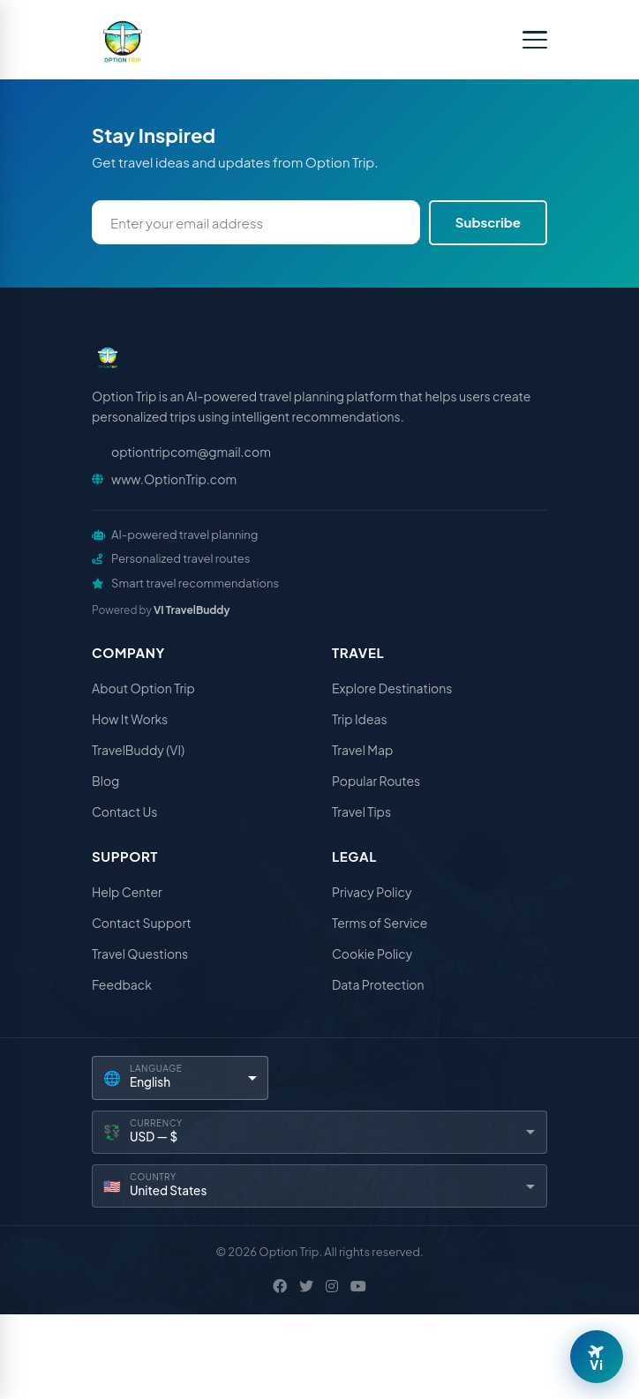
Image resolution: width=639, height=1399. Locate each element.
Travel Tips (361, 811)
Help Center (127, 892)
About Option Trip (143, 688)
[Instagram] (332, 1286)
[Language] (180, 1077)
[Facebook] (280, 1286)
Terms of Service (379, 923)
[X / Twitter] (306, 1286)
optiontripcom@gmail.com (191, 452)
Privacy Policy (371, 892)
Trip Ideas (359, 719)
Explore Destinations (392, 688)
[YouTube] (358, 1286)
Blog (105, 781)
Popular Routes (376, 781)
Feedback (122, 984)
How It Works (130, 719)
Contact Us (124, 811)
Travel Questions (140, 953)
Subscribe (488, 221)
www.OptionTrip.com (174, 479)
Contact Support (142, 923)
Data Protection (378, 984)
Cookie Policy (372, 953)
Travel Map (362, 750)
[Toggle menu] (534, 40)
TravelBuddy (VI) (138, 750)
